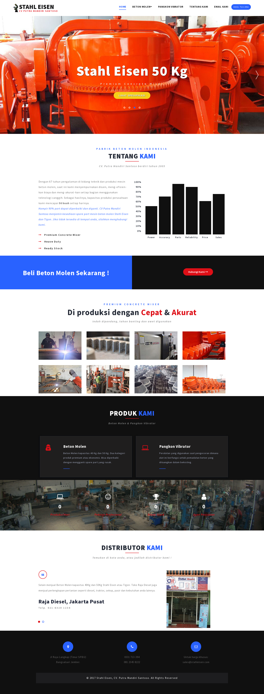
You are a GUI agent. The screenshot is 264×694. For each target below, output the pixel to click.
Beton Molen (142, 6)
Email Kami (221, 6)
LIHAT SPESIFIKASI (132, 95)
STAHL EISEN (38, 8)
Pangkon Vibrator (170, 6)
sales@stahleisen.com (196, 662)
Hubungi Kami (198, 271)
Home (122, 6)
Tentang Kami (198, 6)
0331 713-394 (241, 7)
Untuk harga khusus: (196, 657)
